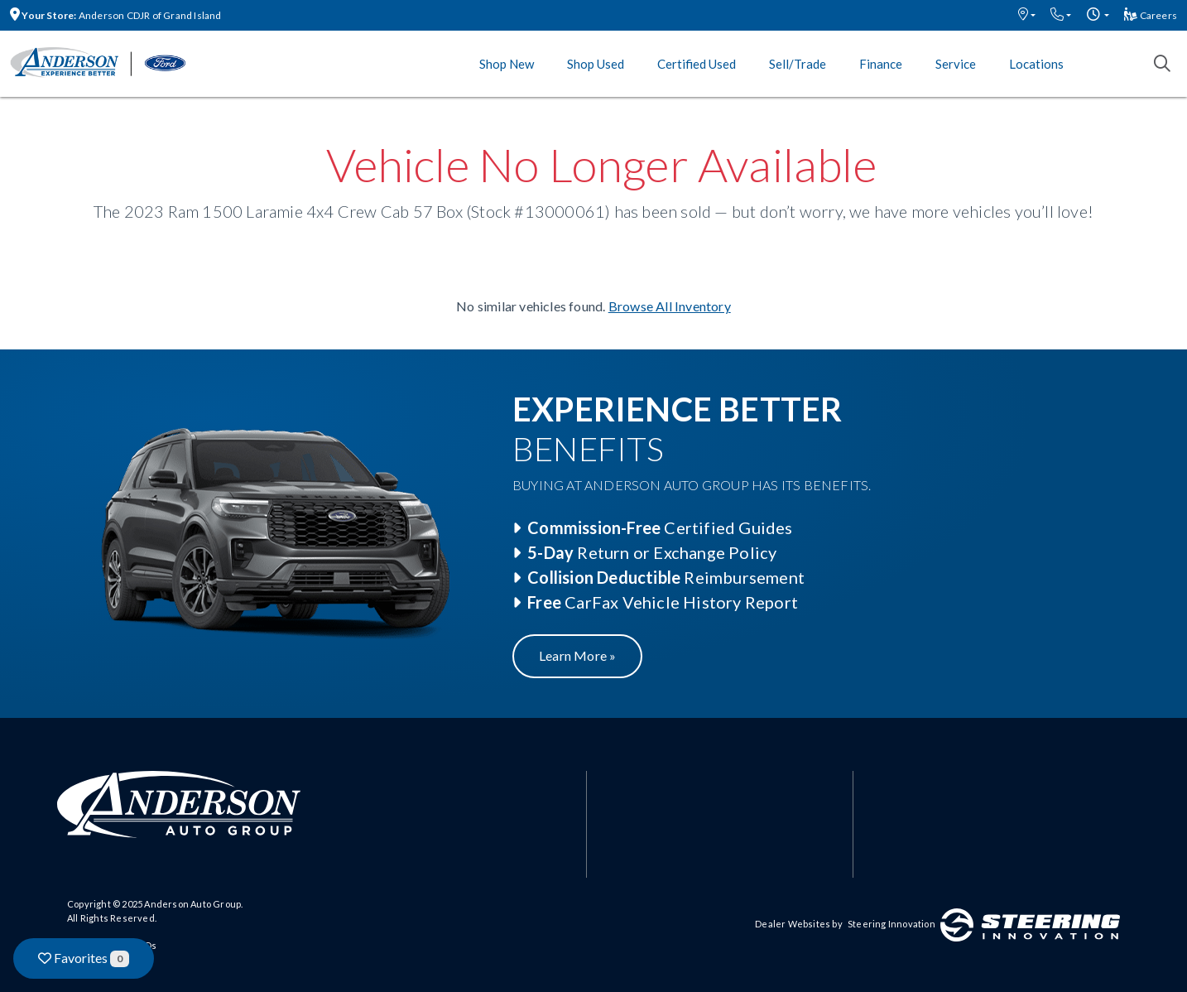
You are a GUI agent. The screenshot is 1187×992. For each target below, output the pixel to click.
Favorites (83, 958)
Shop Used (595, 63)
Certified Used (696, 63)
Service (955, 63)
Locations (1036, 63)
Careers (1150, 15)
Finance (880, 63)
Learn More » (577, 655)
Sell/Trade (797, 63)
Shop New (506, 63)
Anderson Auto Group (192, 903)
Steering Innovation (891, 923)
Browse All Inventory (669, 306)
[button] (1027, 15)
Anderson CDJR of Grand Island (116, 15)
